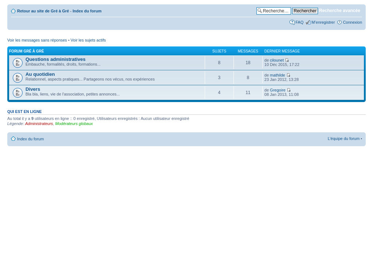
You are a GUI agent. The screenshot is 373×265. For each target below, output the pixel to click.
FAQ (299, 22)
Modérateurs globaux (74, 123)
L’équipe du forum (344, 138)
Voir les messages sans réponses (37, 40)
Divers (32, 89)
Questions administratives (55, 59)
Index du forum (86, 11)
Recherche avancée (339, 10)
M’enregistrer (323, 22)
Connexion (352, 22)
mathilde (277, 75)
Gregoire (278, 90)
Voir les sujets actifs (88, 40)
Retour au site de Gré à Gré (43, 11)
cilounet (277, 60)
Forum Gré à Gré (26, 51)
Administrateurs (39, 123)
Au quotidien (40, 74)
